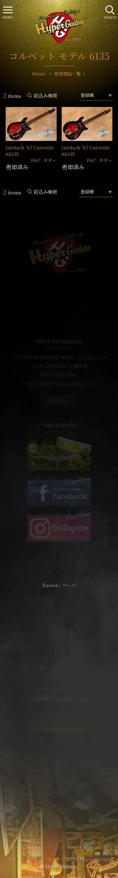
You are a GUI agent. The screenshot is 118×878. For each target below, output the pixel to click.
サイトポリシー (59, 689)
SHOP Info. (59, 401)
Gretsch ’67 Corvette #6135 (30, 150)
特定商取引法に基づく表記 (59, 699)
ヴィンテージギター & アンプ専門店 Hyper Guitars (59, 859)
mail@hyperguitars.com (67, 383)
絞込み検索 (45, 95)
